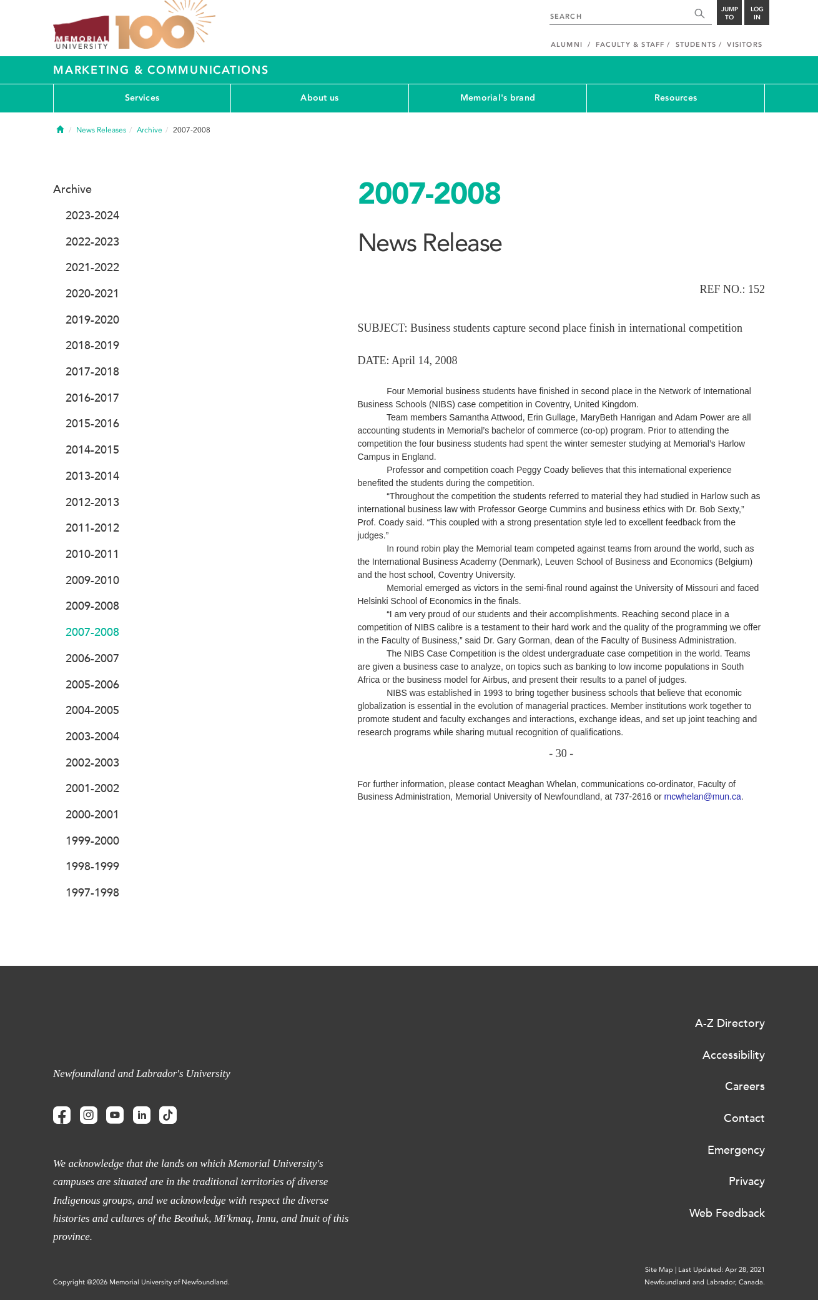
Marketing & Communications (161, 70)
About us (319, 97)
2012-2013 (92, 502)
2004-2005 (92, 710)
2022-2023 (92, 242)
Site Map (659, 1270)
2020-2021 (92, 293)
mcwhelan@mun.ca (702, 796)
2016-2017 (92, 398)
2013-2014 (92, 476)
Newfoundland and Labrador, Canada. (704, 1282)
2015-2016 (92, 423)
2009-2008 (92, 606)
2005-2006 (92, 685)
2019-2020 (92, 320)
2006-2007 (92, 658)
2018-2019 (92, 345)
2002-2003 (92, 763)
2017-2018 (92, 372)
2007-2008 (92, 632)
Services (142, 97)
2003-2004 (92, 736)
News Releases (101, 130)
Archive (149, 130)
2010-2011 (92, 554)
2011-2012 (92, 528)
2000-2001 (92, 814)
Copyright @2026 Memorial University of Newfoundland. (141, 1282)
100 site (165, 25)
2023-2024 (92, 215)
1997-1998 (92, 893)
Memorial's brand (497, 97)
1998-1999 (92, 866)
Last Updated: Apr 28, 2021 (721, 1270)
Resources (675, 97)
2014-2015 (92, 450)
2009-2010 (92, 580)
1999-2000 (92, 841)
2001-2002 (92, 788)
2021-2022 (92, 267)
